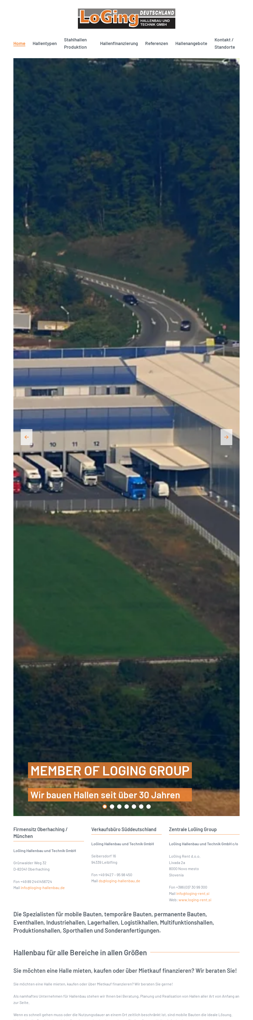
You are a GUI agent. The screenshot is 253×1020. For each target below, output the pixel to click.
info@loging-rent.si (192, 893)
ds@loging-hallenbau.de (119, 880)
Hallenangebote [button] (191, 43)
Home (19, 43)
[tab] (105, 806)
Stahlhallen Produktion (75, 43)
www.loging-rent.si (194, 899)
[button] (26, 437)
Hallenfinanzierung (119, 43)
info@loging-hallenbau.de (43, 887)
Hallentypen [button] (45, 43)
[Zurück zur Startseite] (126, 19)
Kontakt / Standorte (225, 43)
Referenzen (156, 43)
